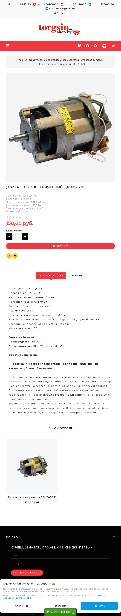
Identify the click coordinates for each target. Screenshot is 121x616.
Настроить (60, 605)
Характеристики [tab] (51, 275)
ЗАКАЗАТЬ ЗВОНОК (58, 611)
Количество (14, 230)
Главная (22, 60)
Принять (99, 605)
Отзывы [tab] (77, 275)
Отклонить (21, 605)
